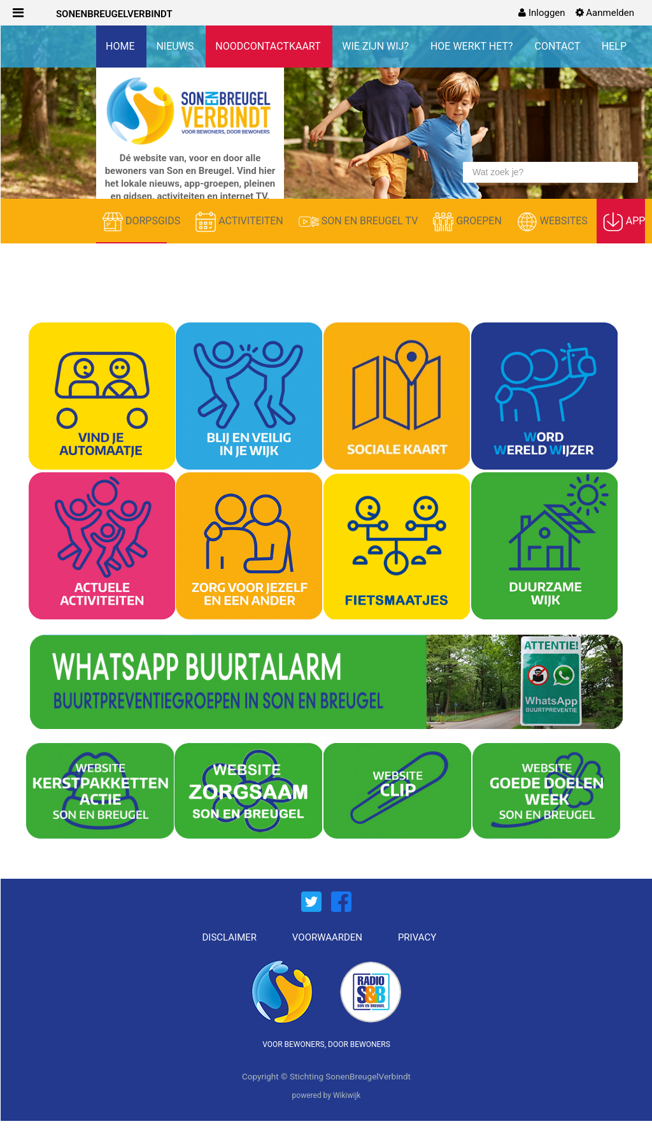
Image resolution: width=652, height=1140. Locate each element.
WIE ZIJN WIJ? (376, 46)
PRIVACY (417, 937)
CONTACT (559, 46)
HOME (121, 46)
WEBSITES (553, 222)
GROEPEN (468, 222)
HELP (614, 46)
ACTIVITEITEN (240, 222)
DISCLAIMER (229, 937)
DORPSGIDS (143, 222)
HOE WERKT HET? (473, 46)
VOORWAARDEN (327, 937)
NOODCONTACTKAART (269, 46)
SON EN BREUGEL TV (360, 222)
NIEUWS (176, 46)
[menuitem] (541, 12)
